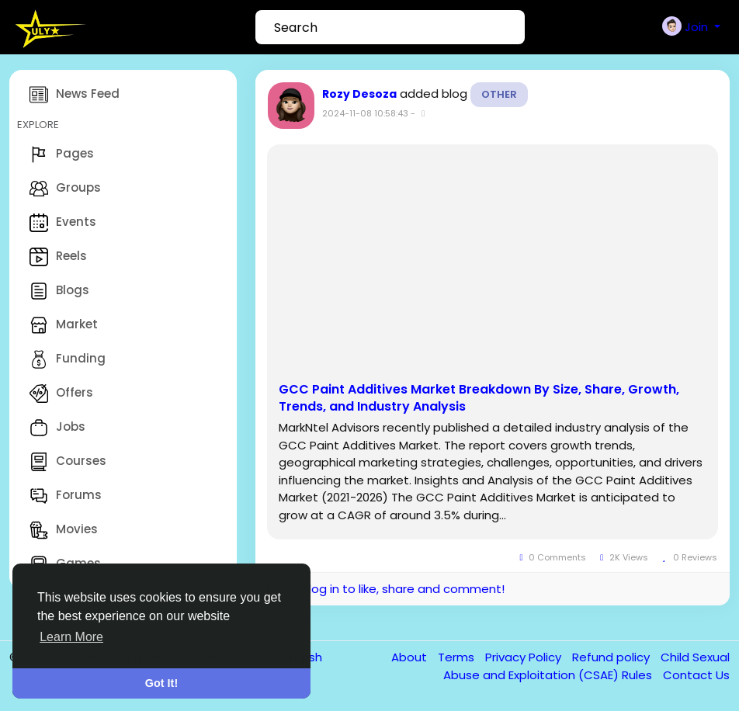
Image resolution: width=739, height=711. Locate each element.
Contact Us (696, 675)
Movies (63, 530)
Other (499, 94)
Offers (61, 393)
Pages (61, 154)
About (410, 657)
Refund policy (612, 657)
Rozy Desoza (359, 94)
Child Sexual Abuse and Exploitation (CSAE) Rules (586, 666)
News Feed (74, 94)
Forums (65, 496)
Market (63, 325)
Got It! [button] (161, 683)
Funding (67, 359)
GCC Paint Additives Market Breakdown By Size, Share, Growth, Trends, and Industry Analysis (479, 398)
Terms (457, 657)
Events (62, 222)
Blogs (59, 291)
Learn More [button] (71, 636)
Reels (58, 257)
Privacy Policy (524, 657)
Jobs (57, 427)
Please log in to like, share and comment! (386, 589)
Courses (67, 462)
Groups (65, 188)
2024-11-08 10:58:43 (365, 113)
